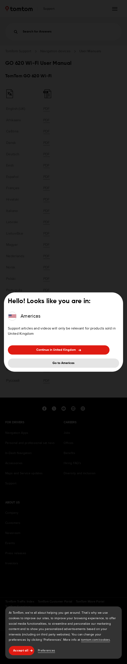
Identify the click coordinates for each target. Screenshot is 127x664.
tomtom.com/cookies (95, 639)
